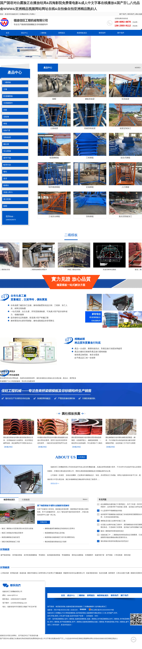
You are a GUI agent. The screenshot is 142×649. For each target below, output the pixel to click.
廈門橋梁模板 (6, 555)
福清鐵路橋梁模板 (53, 555)
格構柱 (6, 185)
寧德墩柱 (42, 555)
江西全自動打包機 (122, 573)
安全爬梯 (7, 151)
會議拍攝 (23, 573)
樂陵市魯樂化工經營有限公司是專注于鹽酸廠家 (44, 573)
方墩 (5, 89)
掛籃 (5, 110)
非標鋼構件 (8, 103)
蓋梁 (5, 178)
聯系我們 (130, 14)
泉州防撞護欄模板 (30, 555)
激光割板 (7, 199)
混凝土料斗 (8, 192)
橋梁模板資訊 (82, 33)
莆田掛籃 (127, 555)
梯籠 (5, 124)
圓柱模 (6, 144)
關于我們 (122, 14)
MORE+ (138, 68)
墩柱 (5, 172)
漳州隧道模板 (17, 555)
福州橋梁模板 (81, 613)
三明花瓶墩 (118, 555)
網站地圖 (138, 14)
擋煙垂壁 (111, 573)
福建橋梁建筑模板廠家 (74, 606)
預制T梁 (6, 130)
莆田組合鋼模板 (77, 555)
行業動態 (26, 500)
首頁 (7, 33)
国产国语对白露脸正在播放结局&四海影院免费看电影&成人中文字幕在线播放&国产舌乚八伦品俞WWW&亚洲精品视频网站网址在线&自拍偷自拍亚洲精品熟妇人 (59, 638)
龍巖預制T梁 (99, 555)
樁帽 (5, 206)
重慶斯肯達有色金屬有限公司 (74, 573)
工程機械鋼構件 (89, 606)
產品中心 (24, 33)
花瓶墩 (6, 117)
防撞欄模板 (8, 96)
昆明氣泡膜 (14, 573)
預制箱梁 (7, 137)
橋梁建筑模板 (61, 606)
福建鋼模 (89, 613)
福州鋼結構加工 (101, 606)
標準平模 (7, 158)
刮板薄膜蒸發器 (92, 573)
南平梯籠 (109, 555)
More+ (85, 499)
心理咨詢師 (5, 573)
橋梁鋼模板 (71, 613)
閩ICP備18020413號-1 (62, 610)
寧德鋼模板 (66, 555)
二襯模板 (43, 33)
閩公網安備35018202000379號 (102, 610)
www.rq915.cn (12, 595)
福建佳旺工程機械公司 (55, 613)
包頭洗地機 (103, 573)
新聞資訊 (61, 33)
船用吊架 (7, 165)
